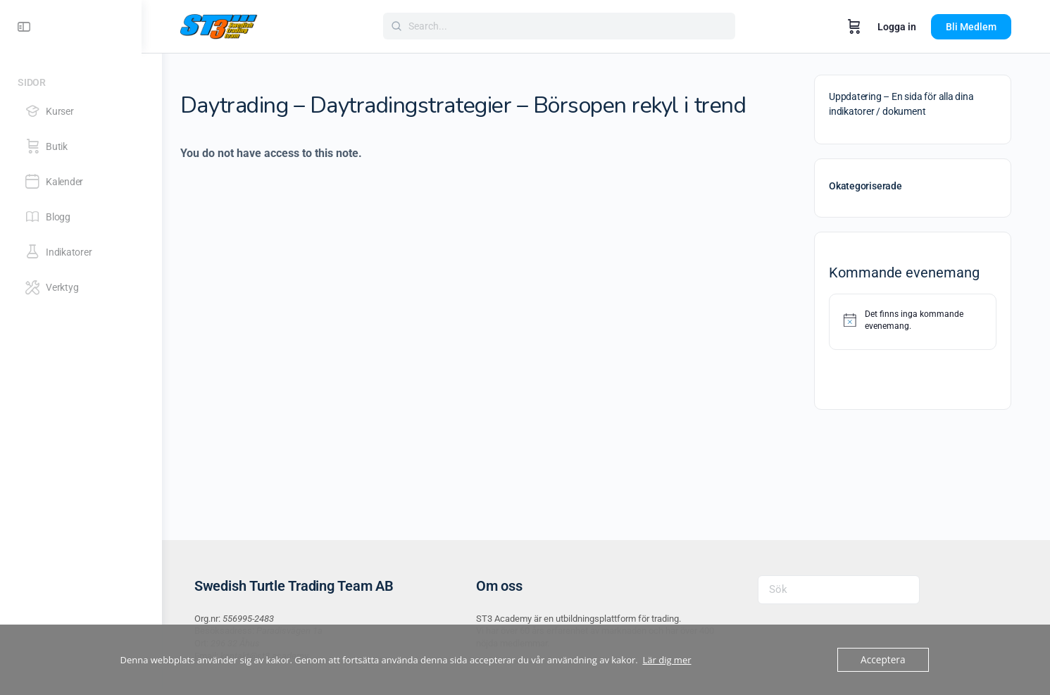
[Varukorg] (865, 27)
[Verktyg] (80, 287)
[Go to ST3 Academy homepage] (229, 25)
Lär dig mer (666, 659)
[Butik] (80, 146)
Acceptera (884, 659)
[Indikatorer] (80, 252)
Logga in (907, 26)
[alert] (923, 320)
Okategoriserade (876, 186)
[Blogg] (80, 216)
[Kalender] (80, 181)
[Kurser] (80, 111)
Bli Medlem (981, 26)
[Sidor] (81, 80)
